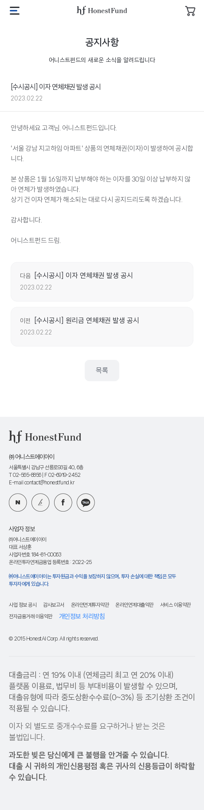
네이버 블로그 (18, 502)
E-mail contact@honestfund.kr (41, 483)
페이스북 (63, 502)
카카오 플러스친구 (86, 502)
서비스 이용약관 (175, 605)
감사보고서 (53, 605)
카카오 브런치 (40, 502)
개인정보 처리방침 (82, 617)
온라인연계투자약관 (90, 605)
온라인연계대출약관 (134, 605)
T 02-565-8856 (25, 475)
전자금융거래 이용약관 (30, 616)
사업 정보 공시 (22, 605)
